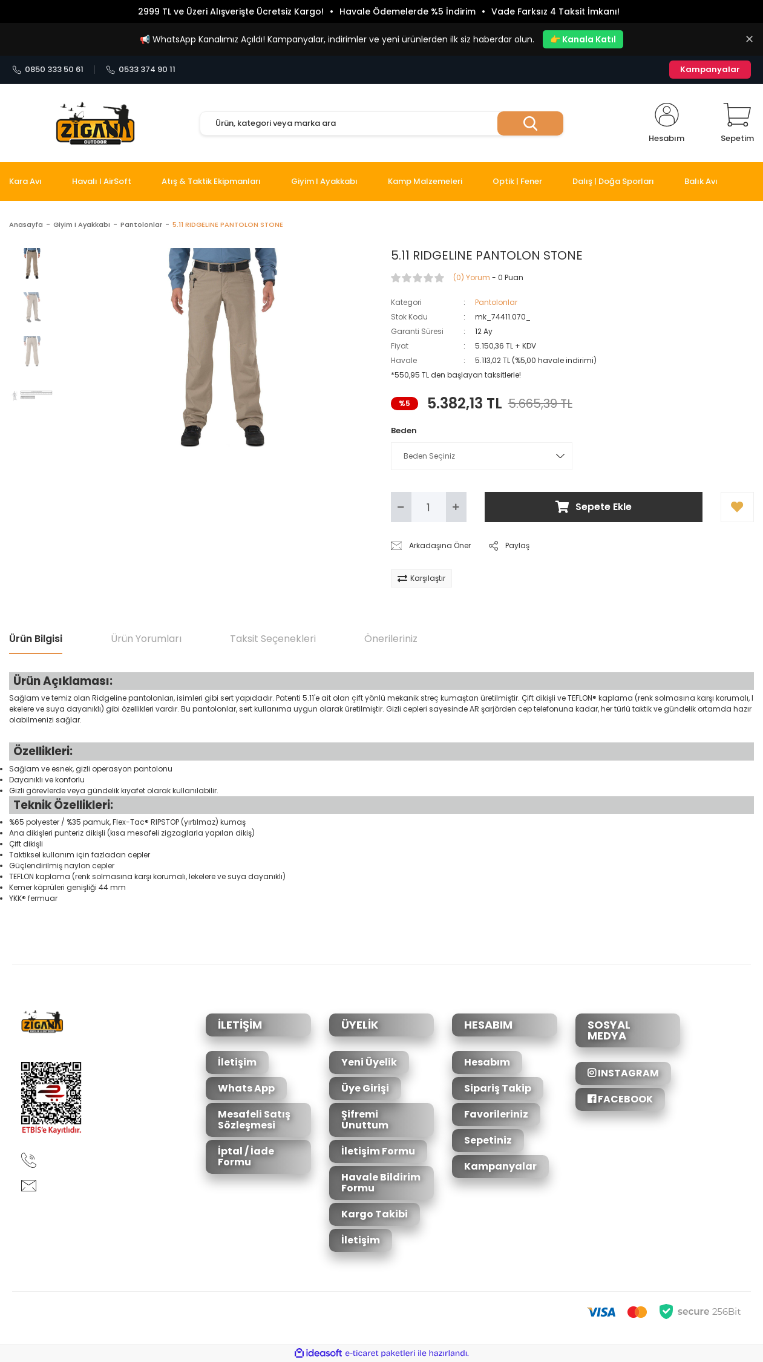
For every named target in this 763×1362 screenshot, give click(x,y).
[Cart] (737, 123)
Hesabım (487, 1062)
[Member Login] (666, 123)
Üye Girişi (365, 1088)
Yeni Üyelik (369, 1062)
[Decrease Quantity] (401, 507)
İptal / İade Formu (246, 1156)
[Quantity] (428, 507)
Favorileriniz (496, 1114)
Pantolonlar (496, 302)
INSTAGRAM (623, 1073)
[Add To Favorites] (737, 507)
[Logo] (95, 123)
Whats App (246, 1088)
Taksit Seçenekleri (273, 639)
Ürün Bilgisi (35, 639)
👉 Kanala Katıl (583, 39)
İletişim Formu (378, 1151)
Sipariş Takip (497, 1088)
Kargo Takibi (374, 1214)
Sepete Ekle (593, 507)
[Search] (381, 123)
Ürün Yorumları (146, 639)
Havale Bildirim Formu (381, 1182)
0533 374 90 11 (140, 69)
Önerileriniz (391, 639)
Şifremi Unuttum (364, 1119)
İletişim (237, 1062)
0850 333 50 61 (48, 69)
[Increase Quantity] (456, 507)
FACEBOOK (620, 1099)
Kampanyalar (710, 69)
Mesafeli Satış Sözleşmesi (254, 1119)
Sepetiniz (488, 1140)
